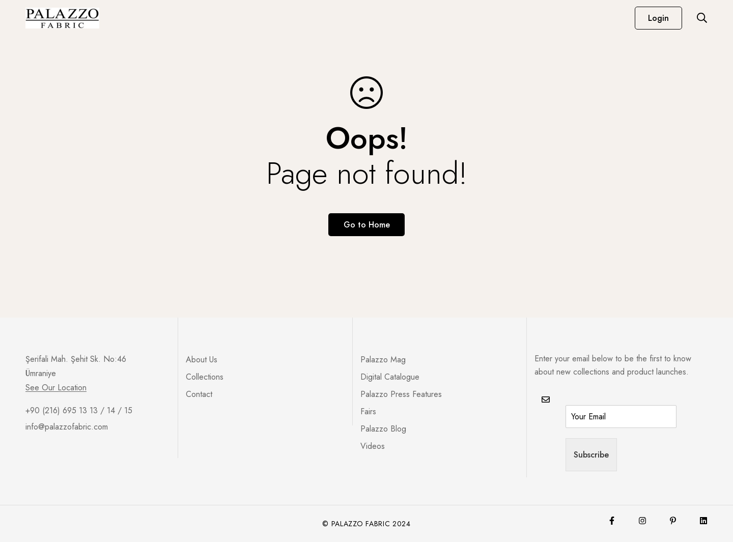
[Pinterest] (673, 521)
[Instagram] (642, 521)
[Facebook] (612, 521)
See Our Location (56, 388)
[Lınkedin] (703, 521)
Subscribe (591, 455)
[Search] (702, 17)
